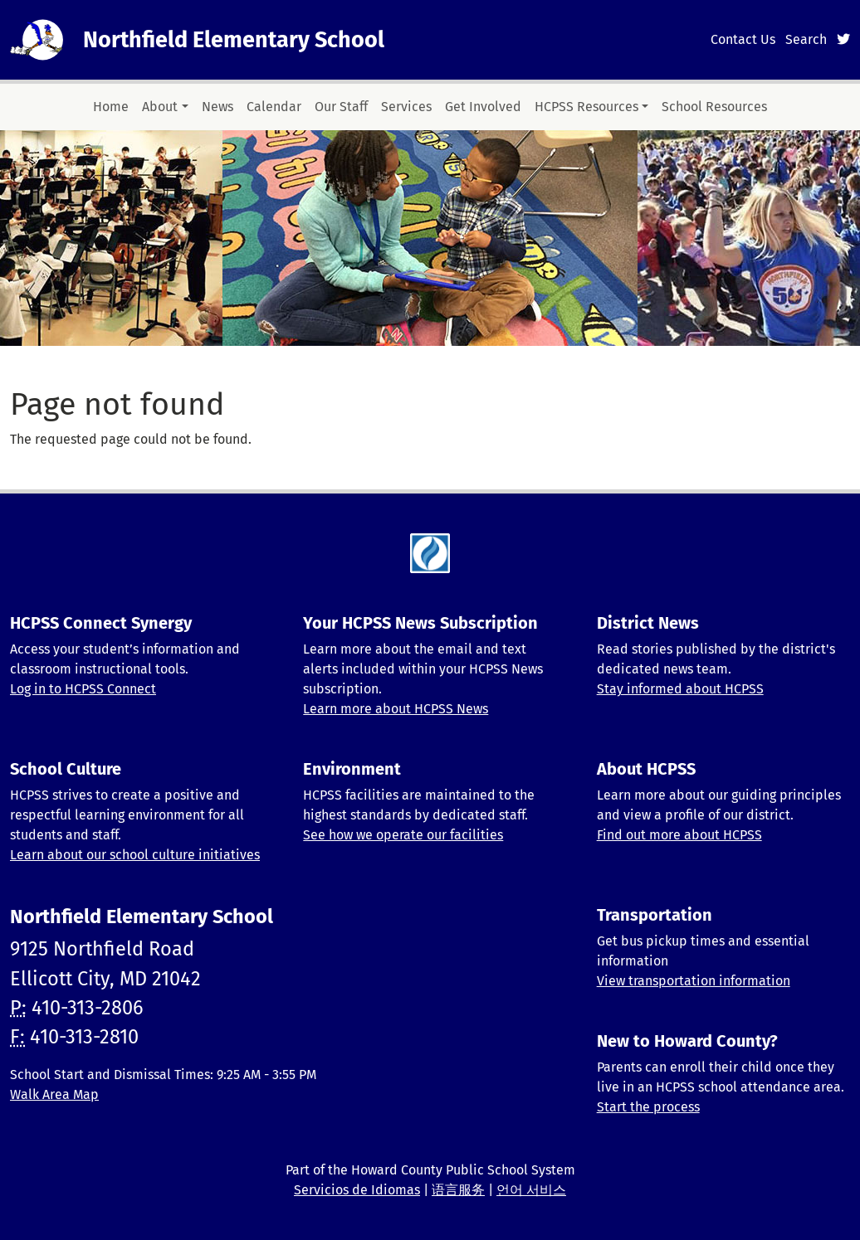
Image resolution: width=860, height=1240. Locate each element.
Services (406, 106)
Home (111, 106)
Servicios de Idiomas (357, 1190)
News (217, 106)
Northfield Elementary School (233, 40)
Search (806, 39)
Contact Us (743, 39)
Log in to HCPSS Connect (83, 689)
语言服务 (458, 1190)
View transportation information (693, 981)
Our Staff (341, 106)
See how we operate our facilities (403, 835)
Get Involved (483, 106)
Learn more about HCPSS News (395, 709)
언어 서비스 (531, 1190)
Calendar (274, 106)
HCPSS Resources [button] (586, 106)
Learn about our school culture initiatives (135, 855)
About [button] (160, 106)
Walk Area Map (54, 1094)
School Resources (714, 106)
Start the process (648, 1107)
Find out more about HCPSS (679, 835)
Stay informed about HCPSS (680, 689)
